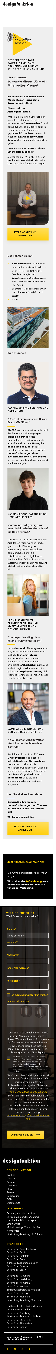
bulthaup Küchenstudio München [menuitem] (25, 1306)
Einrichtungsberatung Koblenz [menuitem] (23, 1290)
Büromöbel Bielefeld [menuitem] (18, 1256)
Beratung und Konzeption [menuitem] (21, 1213)
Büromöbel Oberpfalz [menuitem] (19, 1320)
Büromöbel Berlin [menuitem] (16, 1252)
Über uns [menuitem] (12, 1179)
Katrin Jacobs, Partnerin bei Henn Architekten (27, 516)
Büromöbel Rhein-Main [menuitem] (19, 1323)
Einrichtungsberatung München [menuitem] (24, 1300)
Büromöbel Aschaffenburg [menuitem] (21, 1249)
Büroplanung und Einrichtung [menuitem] (23, 1217)
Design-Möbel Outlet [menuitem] (18, 1310)
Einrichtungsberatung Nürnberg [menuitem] (24, 1317)
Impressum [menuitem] (13, 1196)
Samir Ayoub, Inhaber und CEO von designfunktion (25, 730)
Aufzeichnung (33, 881)
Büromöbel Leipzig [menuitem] (17, 1293)
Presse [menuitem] (10, 1192)
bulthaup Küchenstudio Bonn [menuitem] (22, 1263)
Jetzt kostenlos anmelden (25, 234)
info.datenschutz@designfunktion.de (27, 1092)
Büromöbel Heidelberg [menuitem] (19, 1279)
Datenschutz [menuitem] (13, 1203)
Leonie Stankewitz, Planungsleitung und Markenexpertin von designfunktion (23, 625)
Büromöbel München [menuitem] (18, 1297)
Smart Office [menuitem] (13, 1224)
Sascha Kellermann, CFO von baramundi (28, 410)
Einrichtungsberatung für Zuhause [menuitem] (25, 1234)
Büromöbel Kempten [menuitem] (18, 1283)
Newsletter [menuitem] (12, 1186)
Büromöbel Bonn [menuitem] (16, 1259)
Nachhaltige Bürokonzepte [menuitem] (21, 1220)
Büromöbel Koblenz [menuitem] (18, 1286)
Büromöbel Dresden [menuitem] (18, 1266)
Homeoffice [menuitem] (13, 1231)
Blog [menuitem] (9, 1189)
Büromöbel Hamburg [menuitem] (18, 1276)
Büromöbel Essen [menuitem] (16, 1270)
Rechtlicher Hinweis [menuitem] (18, 1339)
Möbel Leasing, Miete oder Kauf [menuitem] (24, 1227)
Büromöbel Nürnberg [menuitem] (18, 1313)
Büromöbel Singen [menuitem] (17, 1327)
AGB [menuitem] (9, 1199)
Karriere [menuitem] (11, 1182)
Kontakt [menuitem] (11, 1175)
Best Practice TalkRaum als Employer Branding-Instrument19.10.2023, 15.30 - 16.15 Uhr (26, 65)
